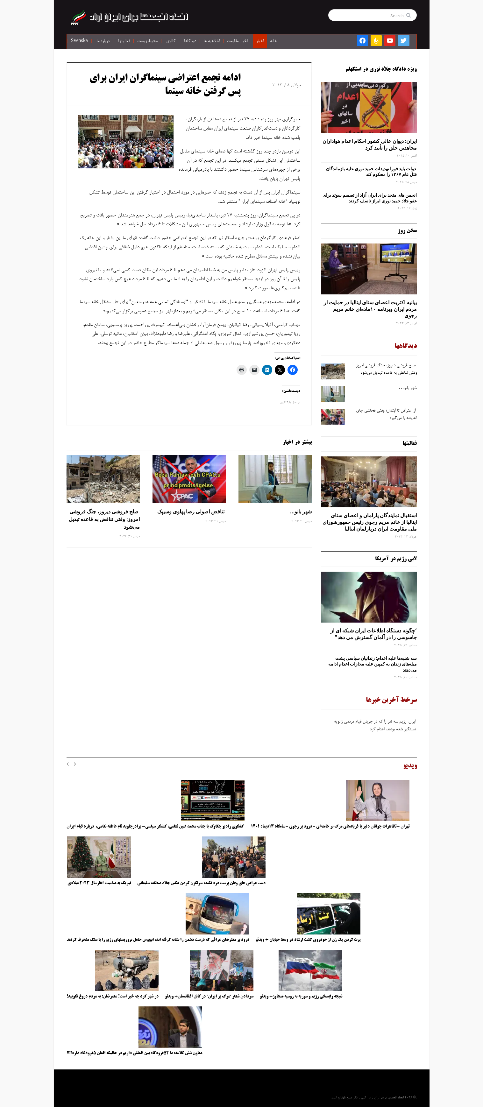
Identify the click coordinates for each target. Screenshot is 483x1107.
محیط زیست (147, 41)
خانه (273, 41)
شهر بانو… (301, 511)
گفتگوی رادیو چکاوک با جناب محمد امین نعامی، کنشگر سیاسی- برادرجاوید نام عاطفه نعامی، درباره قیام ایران (156, 826)
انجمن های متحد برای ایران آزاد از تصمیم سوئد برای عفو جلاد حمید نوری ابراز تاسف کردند (370, 198)
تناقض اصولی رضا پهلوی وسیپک (191, 511)
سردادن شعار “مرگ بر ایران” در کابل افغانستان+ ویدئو (209, 996)
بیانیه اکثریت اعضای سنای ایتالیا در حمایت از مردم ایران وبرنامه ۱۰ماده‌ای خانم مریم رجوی (370, 309)
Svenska (79, 41)
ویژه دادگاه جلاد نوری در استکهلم (381, 69)
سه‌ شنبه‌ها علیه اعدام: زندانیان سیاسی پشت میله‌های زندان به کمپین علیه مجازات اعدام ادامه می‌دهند (372, 664)
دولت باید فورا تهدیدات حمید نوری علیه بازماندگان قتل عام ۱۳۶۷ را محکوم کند (371, 171)
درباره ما (103, 41)
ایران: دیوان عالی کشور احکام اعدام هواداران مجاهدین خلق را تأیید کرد (370, 144)
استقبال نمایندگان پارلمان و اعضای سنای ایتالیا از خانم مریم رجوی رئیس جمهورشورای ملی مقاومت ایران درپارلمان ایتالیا (370, 522)
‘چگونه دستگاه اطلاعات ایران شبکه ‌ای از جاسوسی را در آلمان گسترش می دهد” (373, 633)
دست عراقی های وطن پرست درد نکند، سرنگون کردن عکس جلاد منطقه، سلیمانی (201, 883)
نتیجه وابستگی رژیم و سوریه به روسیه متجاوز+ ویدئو (301, 996)
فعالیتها (124, 41)
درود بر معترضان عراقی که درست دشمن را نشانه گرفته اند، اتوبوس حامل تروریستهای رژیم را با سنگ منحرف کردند (158, 940)
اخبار (260, 41)
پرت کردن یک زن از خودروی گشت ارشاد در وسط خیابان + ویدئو (308, 940)
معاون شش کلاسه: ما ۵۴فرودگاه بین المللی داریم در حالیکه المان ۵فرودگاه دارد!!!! (134, 1053)
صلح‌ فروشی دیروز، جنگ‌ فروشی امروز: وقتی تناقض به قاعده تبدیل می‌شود (104, 519)
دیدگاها (190, 41)
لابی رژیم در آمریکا (396, 559)
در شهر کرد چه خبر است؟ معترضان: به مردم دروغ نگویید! (113, 996)
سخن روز (407, 231)
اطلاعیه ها (211, 41)
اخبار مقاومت (237, 41)
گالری (170, 41)
